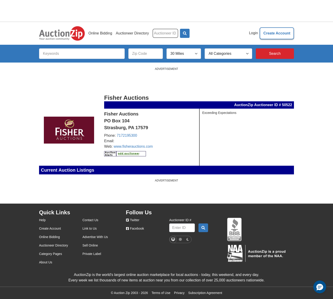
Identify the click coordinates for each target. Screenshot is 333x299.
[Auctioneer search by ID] (203, 227)
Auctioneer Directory (132, 33)
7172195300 (127, 135)
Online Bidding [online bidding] (49, 237)
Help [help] (42, 220)
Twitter (132, 220)
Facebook (135, 228)
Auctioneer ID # (180, 220)
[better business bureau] (234, 229)
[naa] (256, 253)
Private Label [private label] (91, 254)
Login (253, 33)
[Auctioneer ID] (165, 33)
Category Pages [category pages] (50, 254)
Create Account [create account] (50, 228)
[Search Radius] (183, 53)
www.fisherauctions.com (133, 146)
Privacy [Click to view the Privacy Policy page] (179, 293)
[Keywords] (82, 53)
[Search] (275, 53)
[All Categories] (228, 53)
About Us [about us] (45, 262)
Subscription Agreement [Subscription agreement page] (205, 293)
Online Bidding (100, 33)
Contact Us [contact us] (90, 220)
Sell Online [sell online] (90, 245)
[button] (185, 33)
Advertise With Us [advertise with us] (95, 237)
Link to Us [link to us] (89, 228)
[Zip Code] (145, 53)
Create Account (276, 33)
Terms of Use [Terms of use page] (161, 293)
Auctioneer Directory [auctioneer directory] (53, 245)
